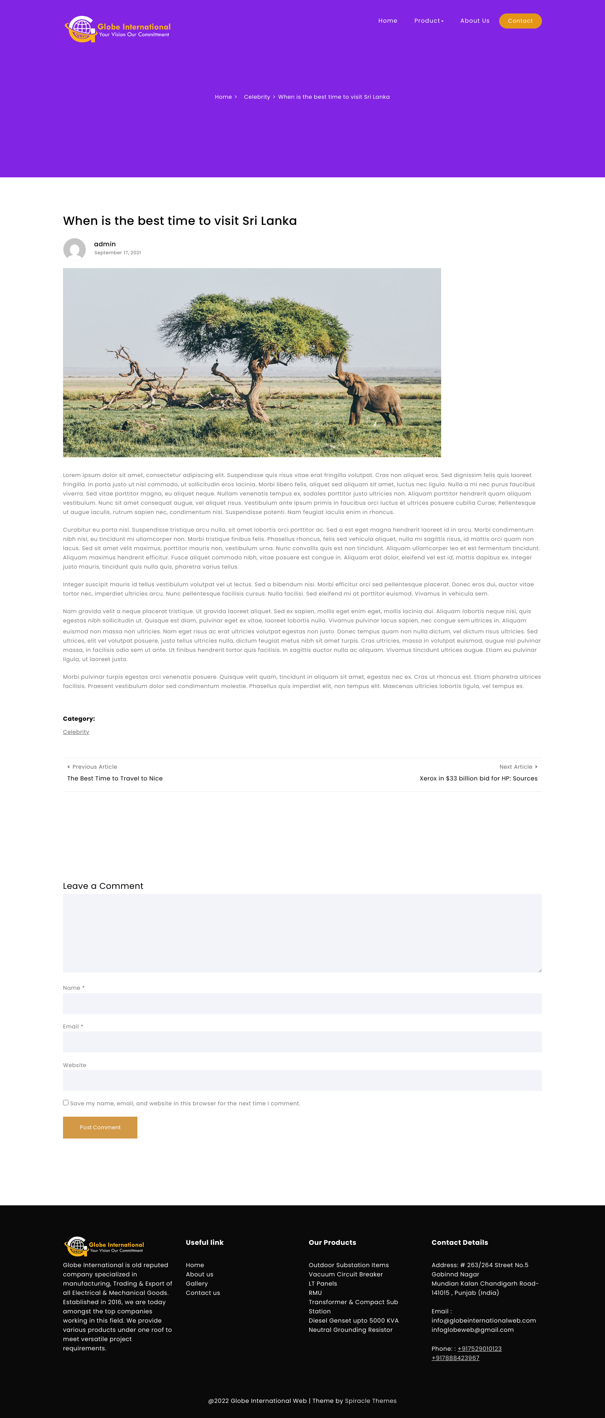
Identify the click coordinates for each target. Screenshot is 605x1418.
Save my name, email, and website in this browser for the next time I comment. (185, 1103)
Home (388, 20)
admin (105, 244)
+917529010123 (480, 1348)
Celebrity (76, 732)
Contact (520, 21)
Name (74, 988)
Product (428, 20)
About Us (475, 20)
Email (73, 1027)
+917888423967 (456, 1358)
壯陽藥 (470, 622)
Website (75, 1065)
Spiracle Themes (371, 1401)
